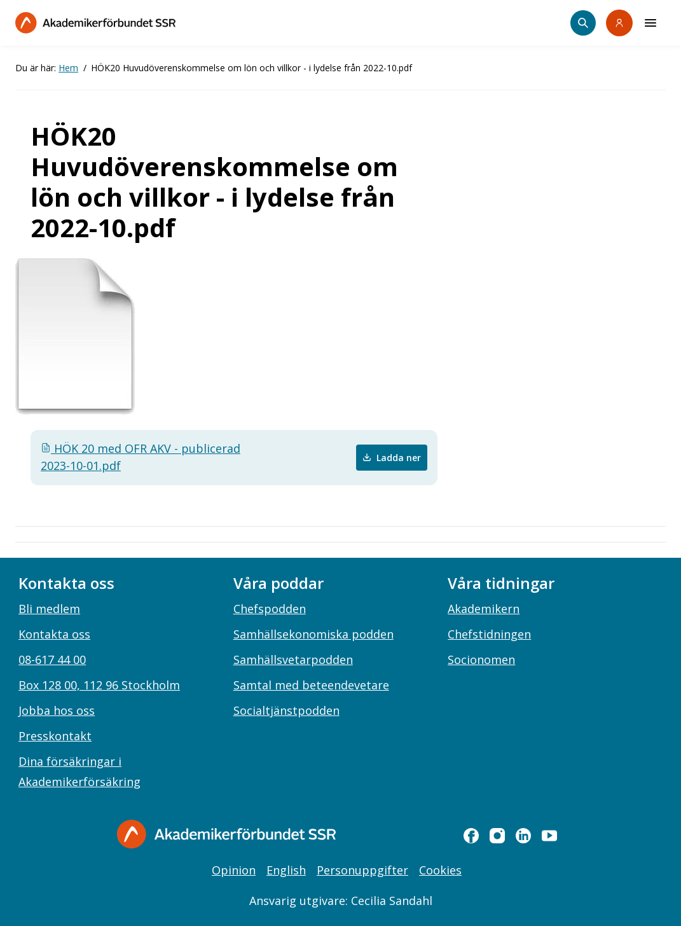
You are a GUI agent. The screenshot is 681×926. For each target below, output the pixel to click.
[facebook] (471, 835)
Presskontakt (55, 735)
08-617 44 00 (52, 659)
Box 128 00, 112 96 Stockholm (99, 685)
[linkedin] (523, 835)
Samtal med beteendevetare (311, 685)
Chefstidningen (489, 634)
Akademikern (483, 608)
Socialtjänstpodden (286, 710)
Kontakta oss (54, 634)
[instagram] (497, 835)
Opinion (234, 870)
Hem (68, 68)
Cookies (440, 870)
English (286, 870)
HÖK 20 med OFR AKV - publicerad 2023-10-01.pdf (140, 457)
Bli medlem (49, 608)
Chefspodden (269, 608)
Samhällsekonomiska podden (313, 634)
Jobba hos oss (56, 710)
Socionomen (481, 659)
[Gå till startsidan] (226, 834)
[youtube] (549, 835)
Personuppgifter (362, 870)
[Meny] (650, 23)
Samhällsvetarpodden (293, 659)
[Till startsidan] (95, 22)
